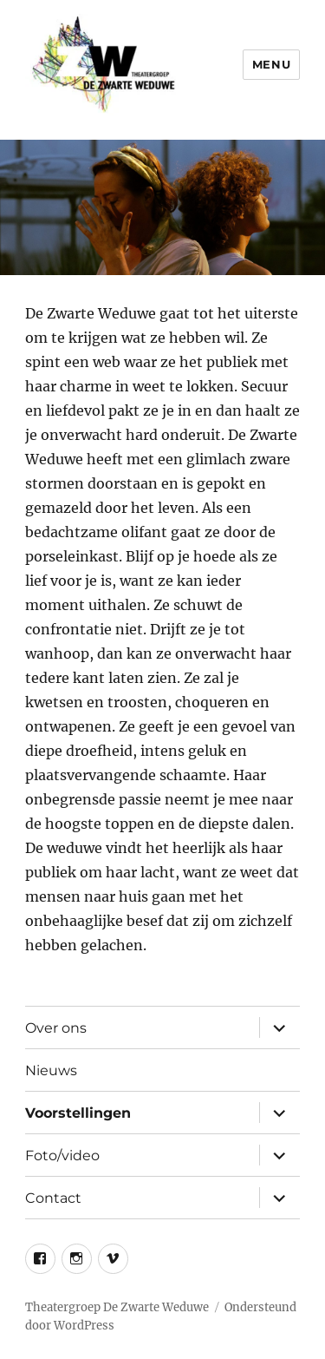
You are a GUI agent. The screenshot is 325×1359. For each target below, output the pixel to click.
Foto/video (62, 1155)
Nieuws (51, 1070)
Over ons (56, 1028)
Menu (271, 64)
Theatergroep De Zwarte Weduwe (117, 1307)
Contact (53, 1198)
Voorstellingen (78, 1113)
